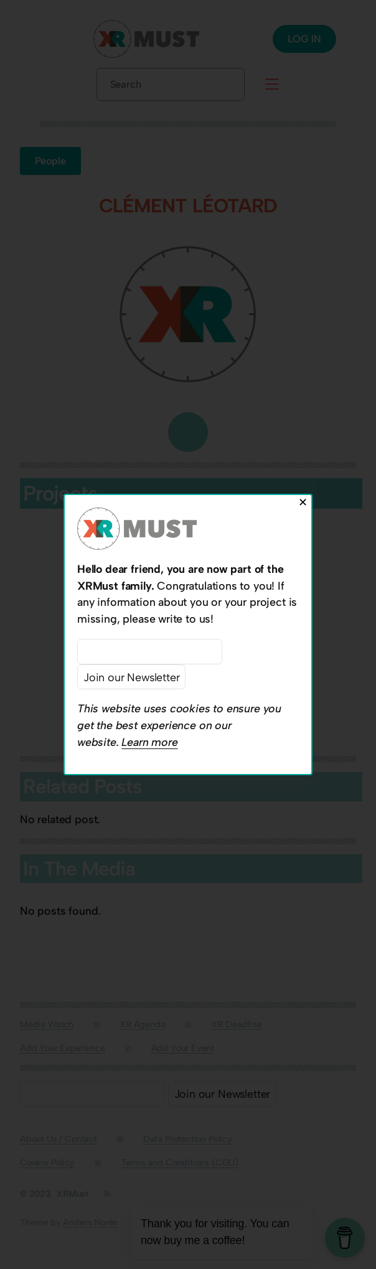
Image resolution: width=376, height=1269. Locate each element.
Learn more (149, 741)
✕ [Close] (303, 502)
